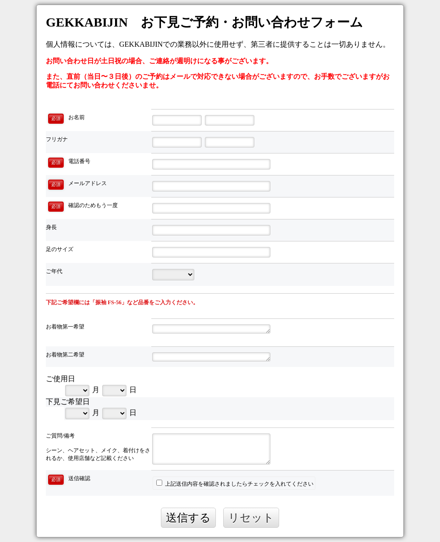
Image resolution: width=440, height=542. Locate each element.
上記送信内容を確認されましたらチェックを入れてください (235, 483)
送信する (188, 517)
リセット (251, 517)
